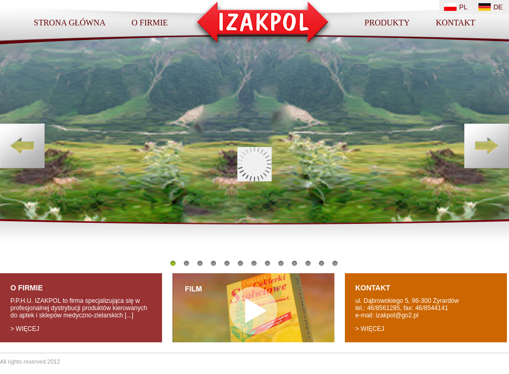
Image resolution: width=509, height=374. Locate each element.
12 (321, 263)
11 (308, 263)
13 (335, 263)
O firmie (149, 22)
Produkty (387, 22)
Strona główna (69, 22)
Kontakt (455, 22)
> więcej (24, 328)
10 (294, 263)
